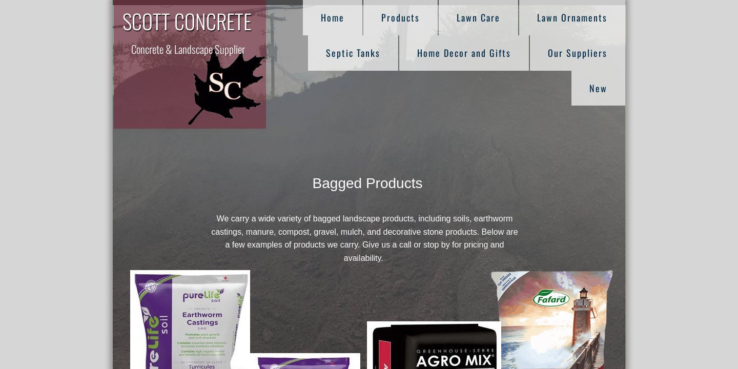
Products (400, 17)
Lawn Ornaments (572, 17)
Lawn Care (478, 17)
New (598, 88)
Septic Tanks (353, 52)
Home (332, 17)
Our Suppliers (577, 52)
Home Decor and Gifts (464, 52)
